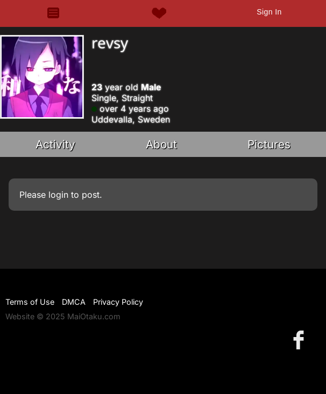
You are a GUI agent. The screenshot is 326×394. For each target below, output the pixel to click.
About (161, 144)
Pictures (268, 144)
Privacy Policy (118, 301)
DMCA (74, 301)
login (58, 194)
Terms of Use (29, 301)
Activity (55, 144)
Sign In (269, 12)
